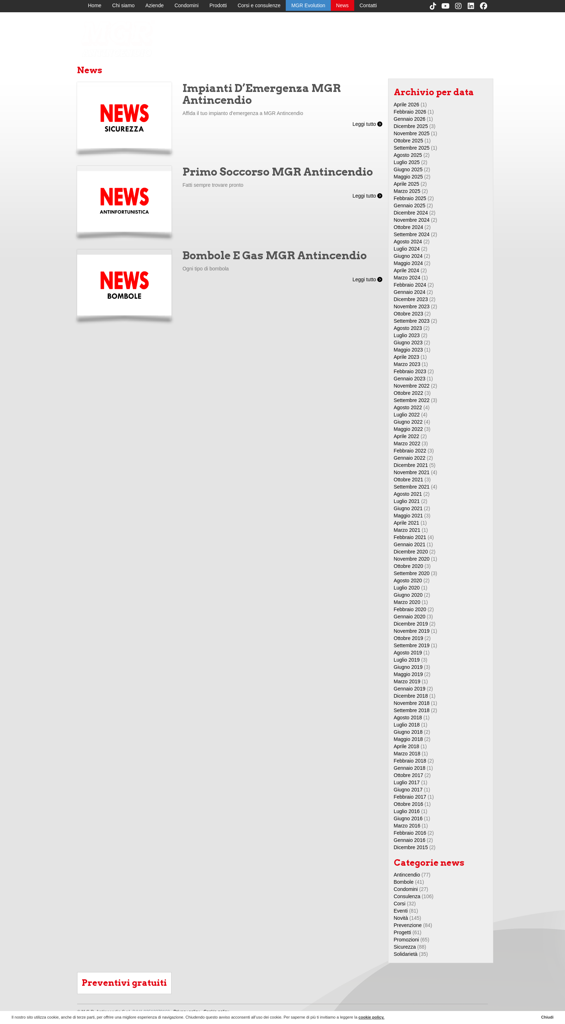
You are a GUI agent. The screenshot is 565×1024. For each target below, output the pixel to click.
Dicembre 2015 (411, 847)
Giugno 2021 (408, 508)
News (342, 5)
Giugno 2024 (408, 256)
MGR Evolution (308, 5)
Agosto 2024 (408, 241)
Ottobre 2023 (408, 314)
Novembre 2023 (412, 306)
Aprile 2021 (406, 523)
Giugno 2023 (408, 342)
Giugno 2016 (408, 818)
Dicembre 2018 (411, 696)
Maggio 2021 (408, 515)
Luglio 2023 (407, 335)
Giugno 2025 (408, 169)
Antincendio (407, 875)
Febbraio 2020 (410, 609)
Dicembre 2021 (411, 465)
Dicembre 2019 (411, 624)
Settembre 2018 (412, 710)
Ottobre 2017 (408, 775)
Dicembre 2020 (411, 552)
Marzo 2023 (407, 364)
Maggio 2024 (408, 263)
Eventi (401, 911)
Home (94, 5)
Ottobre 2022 (408, 393)
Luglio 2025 (407, 162)
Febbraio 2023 (410, 371)
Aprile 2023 (406, 357)
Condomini (186, 5)
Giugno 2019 (408, 667)
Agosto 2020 (408, 580)
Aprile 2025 (406, 184)
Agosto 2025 (408, 155)
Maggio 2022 (408, 429)
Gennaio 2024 (410, 292)
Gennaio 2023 (410, 378)
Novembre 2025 (412, 133)
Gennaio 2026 (410, 119)
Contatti (368, 5)
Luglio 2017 (407, 782)
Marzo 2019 (407, 681)
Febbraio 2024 (410, 285)
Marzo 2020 (407, 602)
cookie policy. (371, 1017)
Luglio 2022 (407, 415)
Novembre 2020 (412, 559)
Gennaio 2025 (410, 205)
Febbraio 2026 (410, 112)
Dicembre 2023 (411, 299)
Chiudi (547, 1017)
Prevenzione (408, 925)
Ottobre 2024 (408, 227)
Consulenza (407, 896)
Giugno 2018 (408, 732)
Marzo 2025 (407, 191)
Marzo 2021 (407, 530)
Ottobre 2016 (408, 804)
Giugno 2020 (408, 595)
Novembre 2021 (412, 472)
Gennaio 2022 (410, 458)
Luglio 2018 (407, 725)
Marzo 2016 (407, 826)
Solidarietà (406, 954)
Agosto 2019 (408, 653)
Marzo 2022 (407, 443)
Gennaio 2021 (410, 544)
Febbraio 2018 (410, 761)
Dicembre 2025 (411, 126)
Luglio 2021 (407, 501)
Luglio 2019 (407, 660)
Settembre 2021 (412, 487)
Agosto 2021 (408, 494)
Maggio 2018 (408, 739)
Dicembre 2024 (411, 213)
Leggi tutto (367, 124)
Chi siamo (123, 5)
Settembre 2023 (412, 321)
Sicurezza (405, 947)
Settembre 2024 (412, 234)
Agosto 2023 (408, 328)
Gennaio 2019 (410, 689)
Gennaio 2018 (410, 768)
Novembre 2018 (412, 703)
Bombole (404, 882)
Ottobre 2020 (408, 566)
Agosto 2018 (408, 717)
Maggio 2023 (408, 350)
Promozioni (406, 940)
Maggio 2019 (408, 674)
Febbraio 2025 (410, 198)
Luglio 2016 (407, 811)
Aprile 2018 (406, 746)
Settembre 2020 (412, 573)
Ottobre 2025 (408, 141)
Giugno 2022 (408, 422)
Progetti (402, 932)
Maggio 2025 (408, 177)
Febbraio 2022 (410, 451)
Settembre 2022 (412, 400)
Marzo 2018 (407, 753)
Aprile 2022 (406, 436)
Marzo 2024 (407, 278)
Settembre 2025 (412, 148)
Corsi (400, 903)
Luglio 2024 (407, 249)
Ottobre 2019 (408, 638)
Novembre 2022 (412, 386)
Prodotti (218, 5)
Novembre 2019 (412, 631)
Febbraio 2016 (410, 833)
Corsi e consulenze (258, 5)
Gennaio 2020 (410, 616)
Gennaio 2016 (410, 840)
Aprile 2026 (406, 104)
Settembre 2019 (412, 645)
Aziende (155, 5)
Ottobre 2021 (408, 479)
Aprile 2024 (406, 270)
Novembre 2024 (412, 220)
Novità (401, 918)
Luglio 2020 (407, 588)
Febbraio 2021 (410, 537)
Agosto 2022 (408, 407)
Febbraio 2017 (410, 797)
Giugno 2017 (408, 790)
